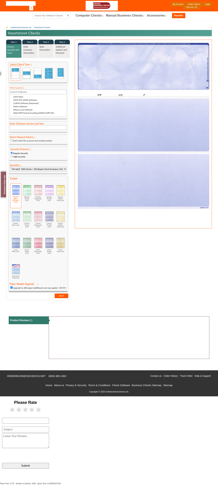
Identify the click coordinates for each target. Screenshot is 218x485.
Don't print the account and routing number (32, 140)
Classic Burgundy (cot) (38, 220)
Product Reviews (21, 320)
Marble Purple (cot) (49, 193)
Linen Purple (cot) (49, 246)
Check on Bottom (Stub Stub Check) (37, 73)
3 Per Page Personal (60, 73)
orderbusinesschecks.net (26, 376)
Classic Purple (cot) (49, 220)
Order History (194, 4)
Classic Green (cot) (27, 220)
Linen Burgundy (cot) (38, 246)
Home (48, 385)
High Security (19, 156)
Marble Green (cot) (27, 193)
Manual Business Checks (124, 15)
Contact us (156, 376)
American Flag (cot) (16, 271)
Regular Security (20, 153)
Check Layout (16, 87)
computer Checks (89, 15)
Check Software (121, 385)
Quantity (14, 165)
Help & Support (203, 376)
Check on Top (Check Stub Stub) (15, 73)
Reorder (178, 15)
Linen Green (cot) (27, 246)
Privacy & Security (76, 385)
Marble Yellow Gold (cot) (61, 193)
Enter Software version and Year (27, 123)
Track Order (186, 376)
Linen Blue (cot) (16, 245)
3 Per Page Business (49, 73)
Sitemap (168, 385)
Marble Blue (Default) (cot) (16, 194)
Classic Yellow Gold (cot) (61, 220)
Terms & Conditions (99, 385)
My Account (178, 4)
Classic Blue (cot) (16, 219)
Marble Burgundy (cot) (38, 193)
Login (207, 4)
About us (59, 385)
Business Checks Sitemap (146, 385)
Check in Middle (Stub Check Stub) (26, 73)
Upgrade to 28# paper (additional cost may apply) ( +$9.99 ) (39, 288)
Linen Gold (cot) (61, 245)
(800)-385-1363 (57, 376)
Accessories (156, 15)
